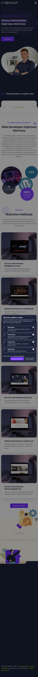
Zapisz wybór (30, 359)
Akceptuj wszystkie (17, 359)
